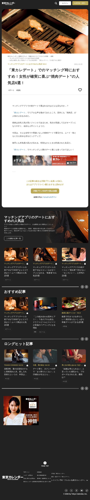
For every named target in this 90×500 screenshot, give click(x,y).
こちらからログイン (49, 197)
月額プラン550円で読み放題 (45, 191)
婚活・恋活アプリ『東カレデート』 (60, 476)
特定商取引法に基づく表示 (44, 481)
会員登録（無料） (80, 3)
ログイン (65, 3)
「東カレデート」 (19, 113)
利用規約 (39, 472)
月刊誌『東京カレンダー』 (58, 473)
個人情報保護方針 (41, 475)
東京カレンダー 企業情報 (30, 481)
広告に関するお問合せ (29, 478)
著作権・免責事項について (44, 478)
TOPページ (26, 472)
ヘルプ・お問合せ (28, 475)
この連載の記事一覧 (13, 238)
